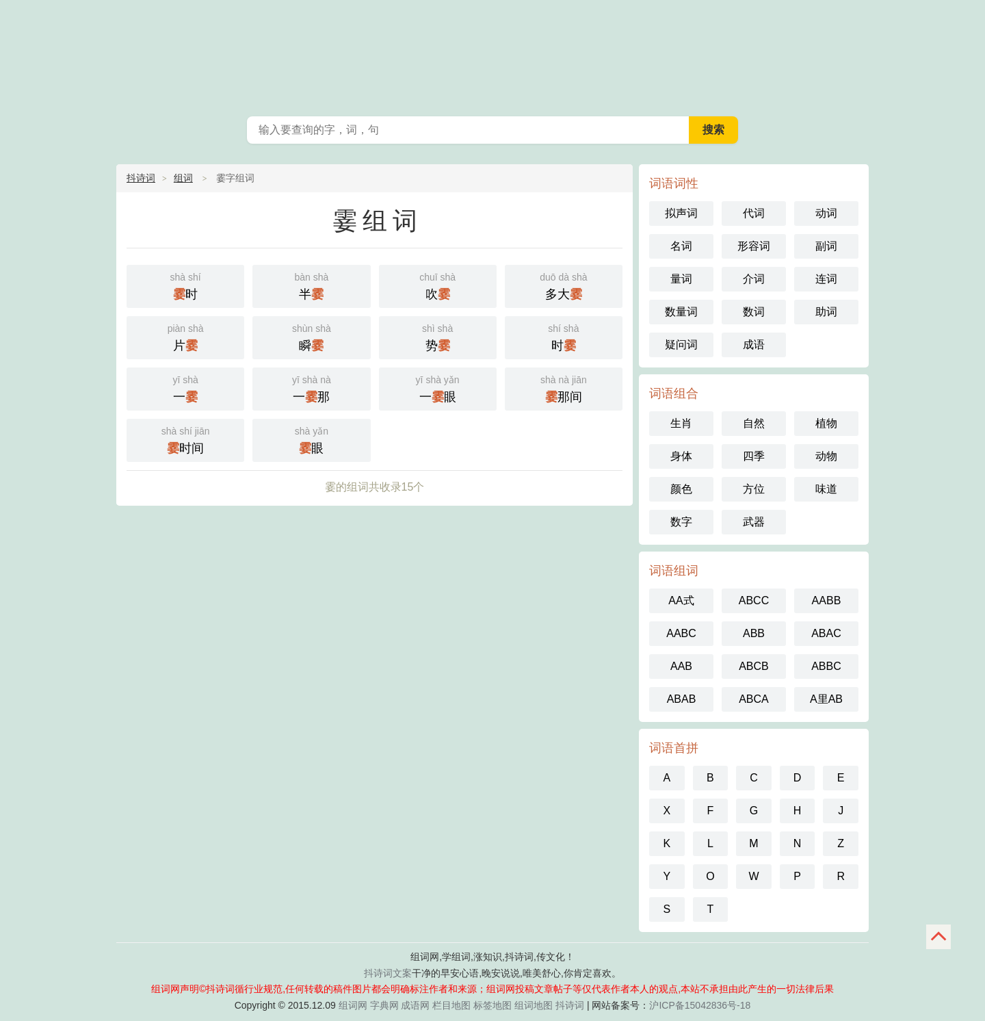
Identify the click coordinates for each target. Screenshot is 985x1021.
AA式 (681, 600)
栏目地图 (451, 1005)
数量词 (681, 312)
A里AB (826, 699)
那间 (564, 388)
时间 (185, 439)
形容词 (753, 246)
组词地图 (533, 1005)
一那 (311, 388)
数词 (754, 312)
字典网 (384, 1005)
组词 (183, 178)
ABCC (754, 600)
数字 (681, 522)
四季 (754, 456)
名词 (681, 246)
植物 (826, 423)
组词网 (353, 1005)
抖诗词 (141, 178)
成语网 (415, 1005)
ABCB (754, 666)
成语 (754, 344)
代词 (754, 213)
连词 (826, 279)
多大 (564, 285)
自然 (754, 423)
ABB (754, 633)
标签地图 (492, 1005)
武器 (754, 522)
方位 (754, 489)
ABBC (826, 666)
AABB (826, 600)
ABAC (826, 633)
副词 (826, 246)
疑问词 (681, 344)
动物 (826, 456)
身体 (681, 456)
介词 (754, 279)
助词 (826, 312)
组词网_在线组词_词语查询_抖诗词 (492, 55)
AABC (681, 633)
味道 (826, 489)
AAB (681, 666)
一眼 (438, 388)
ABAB (681, 699)
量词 (681, 279)
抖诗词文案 (388, 973)
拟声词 (681, 213)
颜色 (681, 489)
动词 (826, 213)
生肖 (681, 423)
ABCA (754, 699)
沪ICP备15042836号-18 (699, 1005)
